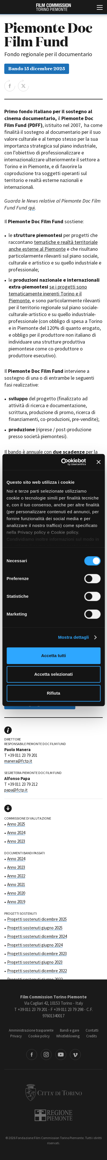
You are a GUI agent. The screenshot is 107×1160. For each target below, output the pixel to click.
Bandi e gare (69, 1030)
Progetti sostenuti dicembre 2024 (37, 936)
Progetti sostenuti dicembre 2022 (37, 970)
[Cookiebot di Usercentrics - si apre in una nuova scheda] (64, 462)
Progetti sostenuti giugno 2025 (34, 927)
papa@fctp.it (16, 790)
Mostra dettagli (73, 637)
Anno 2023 (16, 841)
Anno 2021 (16, 884)
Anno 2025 (16, 824)
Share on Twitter (23, 85)
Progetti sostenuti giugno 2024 (34, 945)
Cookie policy (39, 1036)
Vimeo (75, 1054)
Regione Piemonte (53, 1115)
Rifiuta (53, 693)
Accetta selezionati (53, 674)
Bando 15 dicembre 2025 (36, 68)
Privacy (16, 1036)
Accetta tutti (53, 655)
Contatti (92, 1030)
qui (31, 207)
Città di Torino (53, 1092)
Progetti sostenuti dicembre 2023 (37, 953)
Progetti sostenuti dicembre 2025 (37, 919)
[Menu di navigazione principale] (100, 8)
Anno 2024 (16, 832)
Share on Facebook (9, 85)
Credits (91, 1036)
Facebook (31, 1054)
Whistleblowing (68, 1036)
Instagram (46, 1054)
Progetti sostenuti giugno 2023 (34, 962)
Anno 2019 (16, 901)
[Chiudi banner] (98, 462)
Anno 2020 (16, 893)
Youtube (60, 1054)
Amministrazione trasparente (31, 1030)
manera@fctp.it (18, 761)
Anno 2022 (16, 876)
